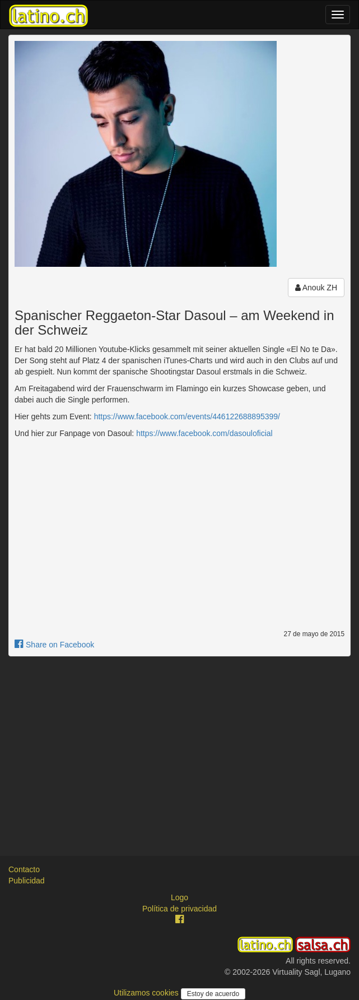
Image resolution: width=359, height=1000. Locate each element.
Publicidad (26, 880)
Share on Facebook (54, 644)
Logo (179, 897)
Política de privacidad (179, 908)
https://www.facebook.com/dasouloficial (204, 433)
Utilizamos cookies (147, 992)
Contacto (24, 869)
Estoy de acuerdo (213, 994)
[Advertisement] (179, 746)
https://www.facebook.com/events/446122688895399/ (187, 416)
